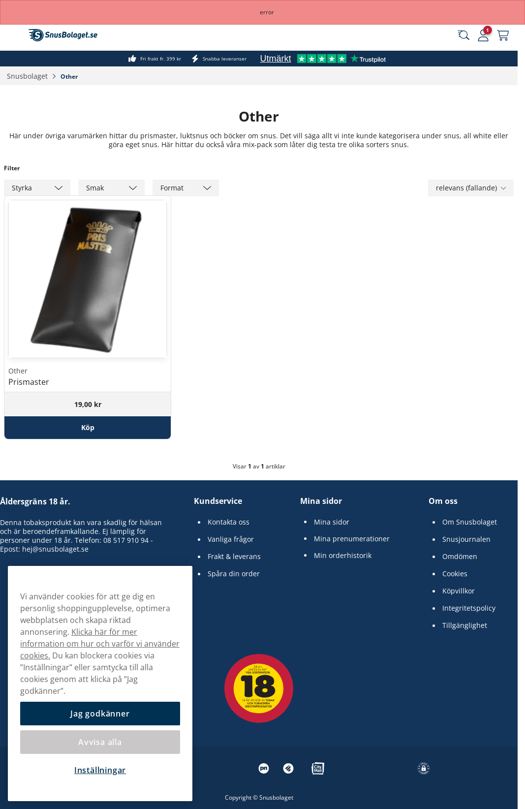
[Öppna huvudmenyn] (15, 35)
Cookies (454, 573)
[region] (100, 683)
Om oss (443, 501)
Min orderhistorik (342, 555)
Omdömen (459, 556)
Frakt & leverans (234, 556)
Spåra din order (234, 573)
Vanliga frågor (231, 539)
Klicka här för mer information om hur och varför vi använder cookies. (100, 643)
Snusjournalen (466, 539)
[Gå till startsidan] (63, 35)
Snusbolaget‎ (28, 76)
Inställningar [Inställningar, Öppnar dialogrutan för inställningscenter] (100, 770)
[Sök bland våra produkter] (463, 35)
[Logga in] (483, 35)
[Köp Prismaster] (87, 427)
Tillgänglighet (464, 625)
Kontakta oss (228, 522)
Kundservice (218, 501)
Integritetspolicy (468, 608)
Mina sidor (321, 501)
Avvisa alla (100, 742)
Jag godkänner (99, 713)
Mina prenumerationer (352, 538)
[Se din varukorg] (503, 35)
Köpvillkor (458, 591)
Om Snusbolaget (469, 522)
